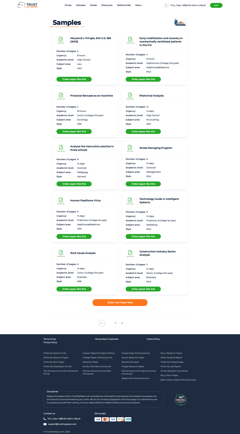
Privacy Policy (167, 339)
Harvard (81, 176)
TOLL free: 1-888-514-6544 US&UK (63, 415)
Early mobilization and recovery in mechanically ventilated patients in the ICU (161, 42)
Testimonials (121, 5)
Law (79, 64)
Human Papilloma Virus (85, 200)
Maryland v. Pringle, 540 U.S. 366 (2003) (90, 40)
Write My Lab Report (171, 363)
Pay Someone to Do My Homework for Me (60, 368)
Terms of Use (49, 339)
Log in (214, 5)
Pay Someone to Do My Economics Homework (139, 368)
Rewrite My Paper (130, 358)
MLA (79, 68)
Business (82, 277)
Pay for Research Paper (133, 354)
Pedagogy (82, 172)
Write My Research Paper (55, 354)
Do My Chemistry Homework (96, 363)
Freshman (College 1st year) (92, 220)
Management (153, 172)
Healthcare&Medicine (157, 67)
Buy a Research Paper (171, 349)
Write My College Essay (172, 358)
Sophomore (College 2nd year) (162, 63)
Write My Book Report (171, 354)
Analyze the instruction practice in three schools (92, 148)
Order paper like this (74, 78)
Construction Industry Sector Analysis (157, 253)
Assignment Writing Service (135, 374)
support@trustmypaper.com (62, 420)
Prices (65, 5)
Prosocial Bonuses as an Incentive (91, 95)
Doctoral (81, 168)
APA (79, 124)
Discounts (104, 5)
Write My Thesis (90, 358)
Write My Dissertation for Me (57, 363)
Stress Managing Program (155, 148)
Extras (91, 5)
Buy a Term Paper (169, 371)
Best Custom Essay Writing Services (178, 376)
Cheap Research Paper (133, 363)
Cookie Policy (128, 339)
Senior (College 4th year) (159, 273)
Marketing (151, 224)
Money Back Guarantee (94, 339)
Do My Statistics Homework (174, 367)
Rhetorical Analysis (151, 95)
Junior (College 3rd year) (90, 115)
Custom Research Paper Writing (98, 349)
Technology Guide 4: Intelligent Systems (159, 201)
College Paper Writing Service (97, 354)
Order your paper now (120, 302)
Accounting (152, 119)
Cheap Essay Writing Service (136, 349)
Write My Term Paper (53, 358)
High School (83, 59)
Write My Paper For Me (54, 349)
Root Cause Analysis (83, 253)
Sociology (82, 119)
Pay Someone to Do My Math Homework (96, 368)
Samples (78, 5)
